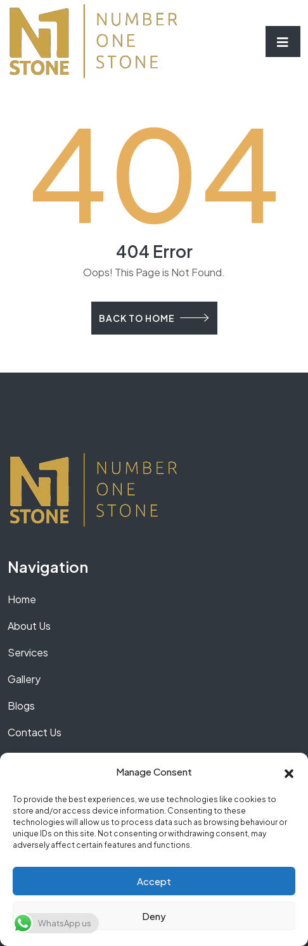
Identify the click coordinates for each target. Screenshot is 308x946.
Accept (154, 881)
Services (28, 652)
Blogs (21, 705)
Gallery (24, 679)
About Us (29, 625)
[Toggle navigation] (283, 41)
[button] (289, 771)
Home (22, 599)
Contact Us (34, 732)
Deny (154, 916)
